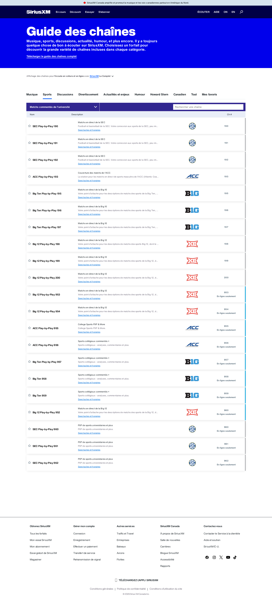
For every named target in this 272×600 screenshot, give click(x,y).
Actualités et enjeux (116, 94)
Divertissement (88, 94)
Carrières (165, 546)
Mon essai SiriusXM (41, 540)
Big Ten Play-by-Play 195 (47, 193)
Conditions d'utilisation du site (166, 589)
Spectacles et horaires (89, 130)
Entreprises (123, 540)
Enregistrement (81, 540)
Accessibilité (167, 559)
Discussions (65, 94)
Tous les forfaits (38, 533)
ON (225, 12)
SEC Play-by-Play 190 (45, 126)
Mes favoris (209, 94)
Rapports (165, 566)
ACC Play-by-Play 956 (46, 345)
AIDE (216, 12)
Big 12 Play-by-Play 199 (46, 261)
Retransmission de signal (87, 559)
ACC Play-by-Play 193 (45, 176)
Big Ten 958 (40, 378)
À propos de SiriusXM (172, 533)
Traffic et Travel (125, 533)
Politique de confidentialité (131, 589)
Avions (120, 553)
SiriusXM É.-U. (211, 546)
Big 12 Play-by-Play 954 (46, 311)
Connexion (79, 533)
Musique (32, 94)
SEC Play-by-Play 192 (45, 160)
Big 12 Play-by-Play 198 (46, 244)
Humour (140, 94)
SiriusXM (94, 76)
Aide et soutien (212, 540)
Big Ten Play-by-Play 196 (47, 210)
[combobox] (208, 107)
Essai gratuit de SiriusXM (43, 553)
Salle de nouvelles (170, 540)
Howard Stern (159, 94)
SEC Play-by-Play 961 (45, 446)
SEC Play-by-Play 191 (45, 143)
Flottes (120, 559)
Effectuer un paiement (85, 546)
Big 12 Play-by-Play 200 (46, 277)
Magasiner (35, 559)
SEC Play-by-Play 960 (46, 429)
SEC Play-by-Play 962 (45, 463)
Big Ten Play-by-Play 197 (47, 227)
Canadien (179, 94)
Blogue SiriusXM (169, 553)
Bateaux (121, 546)
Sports (47, 94)
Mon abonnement (39, 546)
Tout (194, 94)
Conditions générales (101, 589)
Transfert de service (84, 553)
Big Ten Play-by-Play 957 (47, 362)
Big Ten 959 (40, 395)
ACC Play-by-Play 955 (45, 328)
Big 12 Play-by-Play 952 (46, 412)
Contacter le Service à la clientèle (222, 533)
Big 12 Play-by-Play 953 (46, 294)
